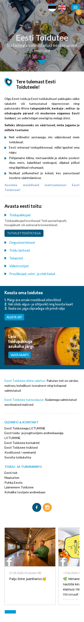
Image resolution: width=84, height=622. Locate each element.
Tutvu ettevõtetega (24, 233)
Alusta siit (14, 317)
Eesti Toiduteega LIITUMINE (24, 428)
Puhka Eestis (13, 482)
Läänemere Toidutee (19, 487)
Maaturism (11, 477)
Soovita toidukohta (17, 457)
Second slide (42, 62)
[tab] (42, 215)
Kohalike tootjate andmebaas (24, 492)
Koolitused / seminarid (20, 452)
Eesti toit (10, 473)
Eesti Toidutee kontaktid (21, 443)
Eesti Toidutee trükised (21, 447)
